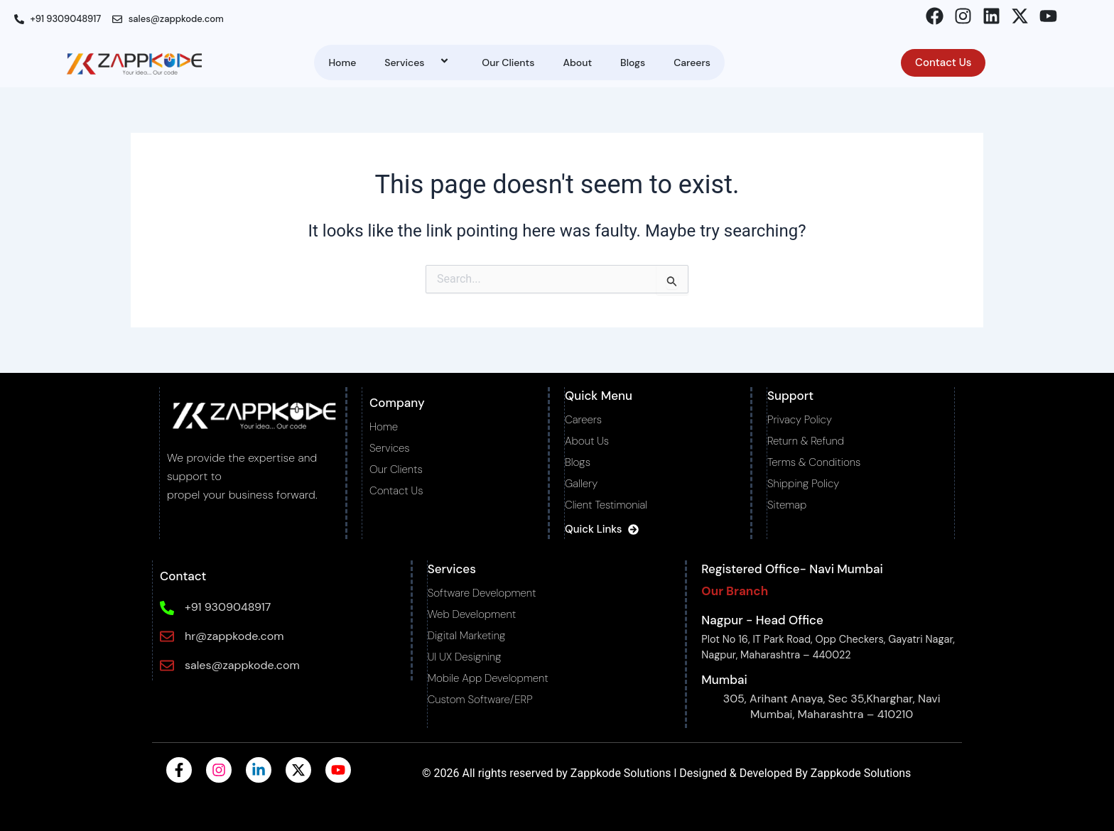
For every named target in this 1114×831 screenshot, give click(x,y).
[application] (430, 62)
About (577, 62)
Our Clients (508, 62)
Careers (692, 62)
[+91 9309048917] (166, 608)
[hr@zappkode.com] (166, 636)
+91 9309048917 (227, 606)
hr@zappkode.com (233, 636)
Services (418, 62)
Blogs (632, 62)
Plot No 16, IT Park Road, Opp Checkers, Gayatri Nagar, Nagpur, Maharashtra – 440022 (823, 646)
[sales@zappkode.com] (166, 665)
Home (342, 62)
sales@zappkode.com (241, 665)
